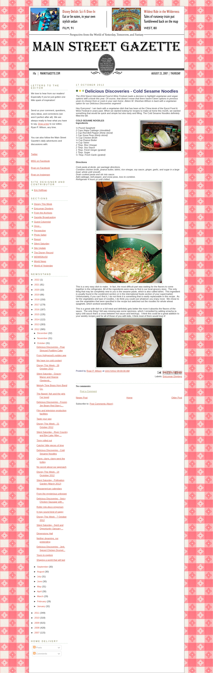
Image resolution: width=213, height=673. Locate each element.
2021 (37, 284)
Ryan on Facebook (40, 168)
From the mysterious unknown (52, 493)
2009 (37, 623)
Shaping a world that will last (51, 560)
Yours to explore (45, 555)
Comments (40, 653)
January (41, 606)
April (39, 591)
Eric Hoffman (40, 190)
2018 (37, 299)
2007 (37, 632)
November (42, 338)
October (41, 343)
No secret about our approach (51, 467)
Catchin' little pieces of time (50, 445)
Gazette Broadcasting (45, 217)
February (42, 601)
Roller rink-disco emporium (50, 507)
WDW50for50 (41, 257)
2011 (37, 613)
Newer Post (82, 397)
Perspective (40, 230)
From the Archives (43, 213)
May (39, 586)
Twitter (34, 154)
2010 (37, 617)
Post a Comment (88, 391)
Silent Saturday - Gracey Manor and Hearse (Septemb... (49, 377)
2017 (37, 304)
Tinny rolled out (44, 440)
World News (40, 261)
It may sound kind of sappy (50, 512)
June (40, 581)
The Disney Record (44, 252)
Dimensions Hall (45, 533)
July (39, 576)
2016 (37, 309)
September (43, 566)
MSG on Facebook (40, 161)
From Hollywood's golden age (51, 355)
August (41, 571)
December (42, 333)
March (40, 596)
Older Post (176, 397)
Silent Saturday (41, 243)
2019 (37, 294)
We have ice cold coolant (49, 360)
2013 (37, 324)
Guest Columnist (42, 222)
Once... (37, 226)
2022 (37, 279)
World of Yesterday (43, 265)
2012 (37, 329)
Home (129, 397)
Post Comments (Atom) (101, 403)
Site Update (40, 248)
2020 (37, 289)
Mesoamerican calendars (49, 488)
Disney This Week (43, 204)
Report (37, 239)
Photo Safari (40, 235)
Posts (37, 647)
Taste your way (44, 419)
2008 (37, 627)
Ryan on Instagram (40, 174)
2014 (37, 319)
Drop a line (43, 124)
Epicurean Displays (172, 376)
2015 (37, 314)
